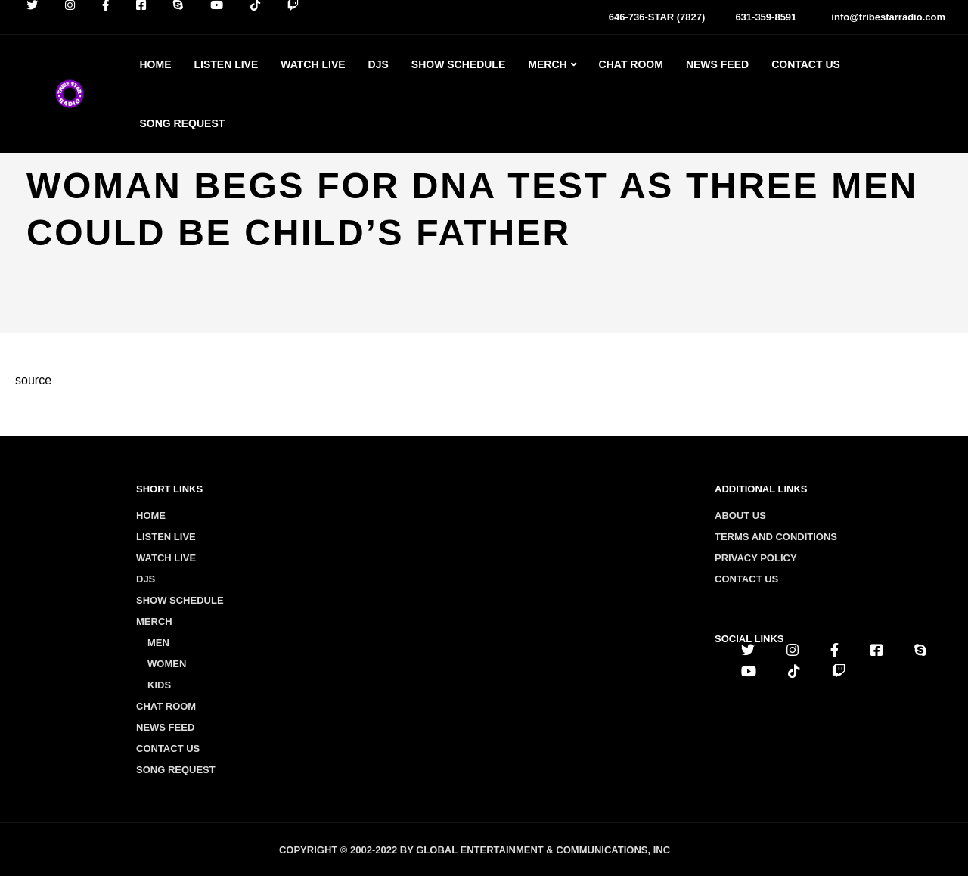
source (33, 380)
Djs (378, 64)
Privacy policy (756, 558)
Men (158, 642)
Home (155, 64)
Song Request (182, 123)
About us (740, 515)
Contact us (746, 579)
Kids (159, 685)
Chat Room (631, 64)
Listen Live (226, 64)
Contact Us (805, 64)
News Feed (717, 64)
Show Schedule (458, 64)
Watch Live (313, 64)
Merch (547, 64)
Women (166, 663)
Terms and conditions (776, 536)
